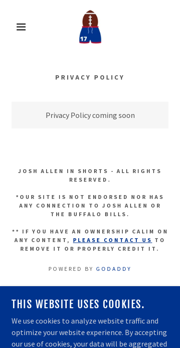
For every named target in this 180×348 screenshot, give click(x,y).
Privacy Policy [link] (90, 308)
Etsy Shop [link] (90, 295)
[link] (90, 27)
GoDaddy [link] (114, 268)
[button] (14, 26)
